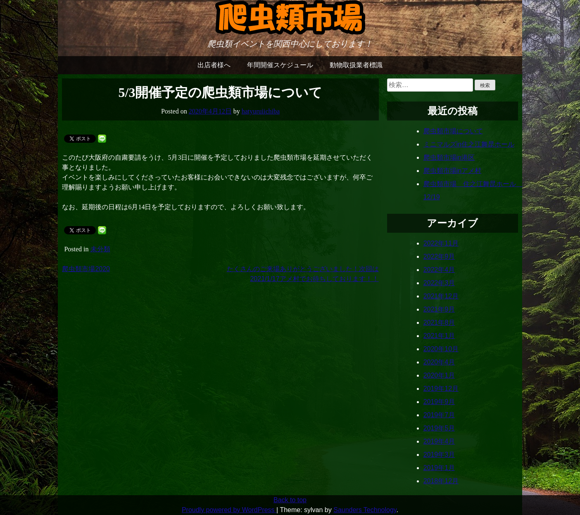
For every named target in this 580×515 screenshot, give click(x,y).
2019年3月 (439, 454)
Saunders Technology (364, 509)
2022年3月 (439, 282)
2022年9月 (439, 256)
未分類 (100, 249)
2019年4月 (439, 441)
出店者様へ (214, 65)
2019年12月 (441, 388)
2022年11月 (441, 243)
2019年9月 (439, 401)
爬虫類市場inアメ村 (452, 170)
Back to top (290, 499)
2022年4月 (439, 269)
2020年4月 (439, 362)
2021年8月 (439, 322)
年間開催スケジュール (280, 65)
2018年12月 (441, 480)
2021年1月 (439, 335)
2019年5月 (439, 428)
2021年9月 (439, 309)
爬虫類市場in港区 (449, 157)
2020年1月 (439, 375)
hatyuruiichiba (261, 111)
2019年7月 (439, 414)
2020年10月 (441, 348)
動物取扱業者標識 (356, 65)
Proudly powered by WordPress (229, 509)
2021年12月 (441, 296)
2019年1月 (439, 467)
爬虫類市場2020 (86, 268)
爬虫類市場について (453, 131)
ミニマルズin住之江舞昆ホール (468, 144)
